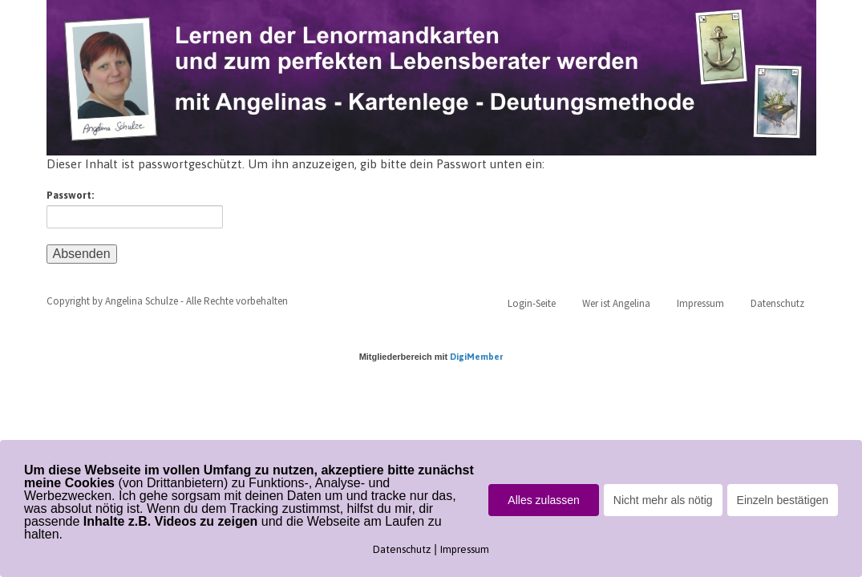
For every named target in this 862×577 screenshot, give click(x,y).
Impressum (700, 303)
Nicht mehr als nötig (663, 500)
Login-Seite (532, 303)
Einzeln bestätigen (782, 500)
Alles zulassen (544, 500)
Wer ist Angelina (616, 303)
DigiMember (476, 356)
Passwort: (135, 208)
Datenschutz (777, 303)
